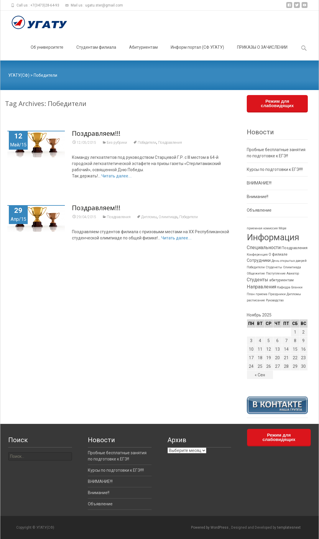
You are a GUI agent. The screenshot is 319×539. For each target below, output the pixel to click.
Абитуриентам (143, 52)
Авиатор (293, 273)
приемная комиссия (262, 228)
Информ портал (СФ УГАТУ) (197, 52)
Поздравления (170, 143)
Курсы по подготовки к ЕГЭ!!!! (275, 169)
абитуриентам (281, 280)
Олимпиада (168, 217)
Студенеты (274, 267)
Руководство (275, 300)
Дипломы (149, 217)
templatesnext (289, 527)
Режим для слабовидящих (277, 103)
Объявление (259, 210)
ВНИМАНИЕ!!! (259, 183)
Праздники (277, 294)
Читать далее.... (116, 176)
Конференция (257, 255)
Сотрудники (259, 260)
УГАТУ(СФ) (18, 75)
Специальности (264, 247)
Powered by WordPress (210, 527)
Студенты (257, 279)
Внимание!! (257, 196)
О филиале (278, 254)
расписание (256, 300)
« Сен (260, 375)
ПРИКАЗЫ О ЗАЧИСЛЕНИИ (262, 52)
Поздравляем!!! (96, 133)
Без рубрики (117, 143)
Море (283, 228)
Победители (147, 143)
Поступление (276, 273)
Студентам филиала (96, 52)
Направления (261, 287)
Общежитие (256, 273)
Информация (273, 237)
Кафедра (283, 287)
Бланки (296, 287)
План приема (257, 294)
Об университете (47, 52)
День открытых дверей (289, 261)
